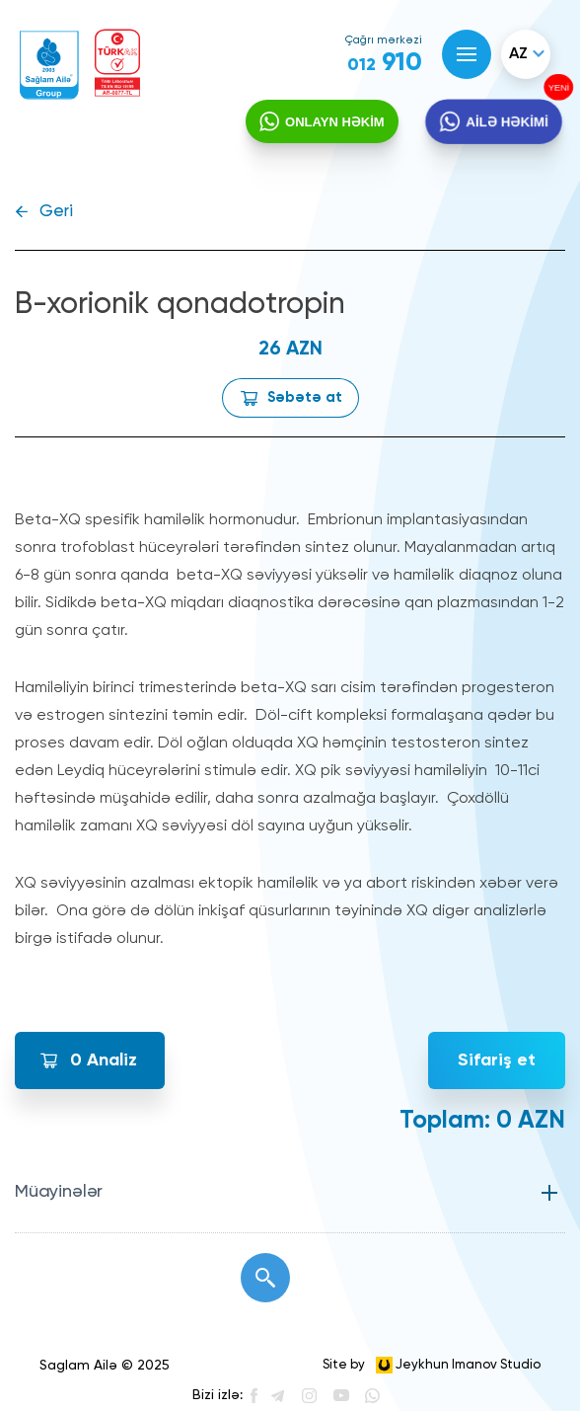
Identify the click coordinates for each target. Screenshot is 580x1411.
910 (384, 63)
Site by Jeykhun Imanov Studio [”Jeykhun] (432, 1365)
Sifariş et (497, 1060)
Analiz (103, 1060)
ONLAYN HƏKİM (335, 122)
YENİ (556, 88)
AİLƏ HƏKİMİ (507, 122)
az (518, 54)
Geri (56, 211)
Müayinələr (59, 1192)
